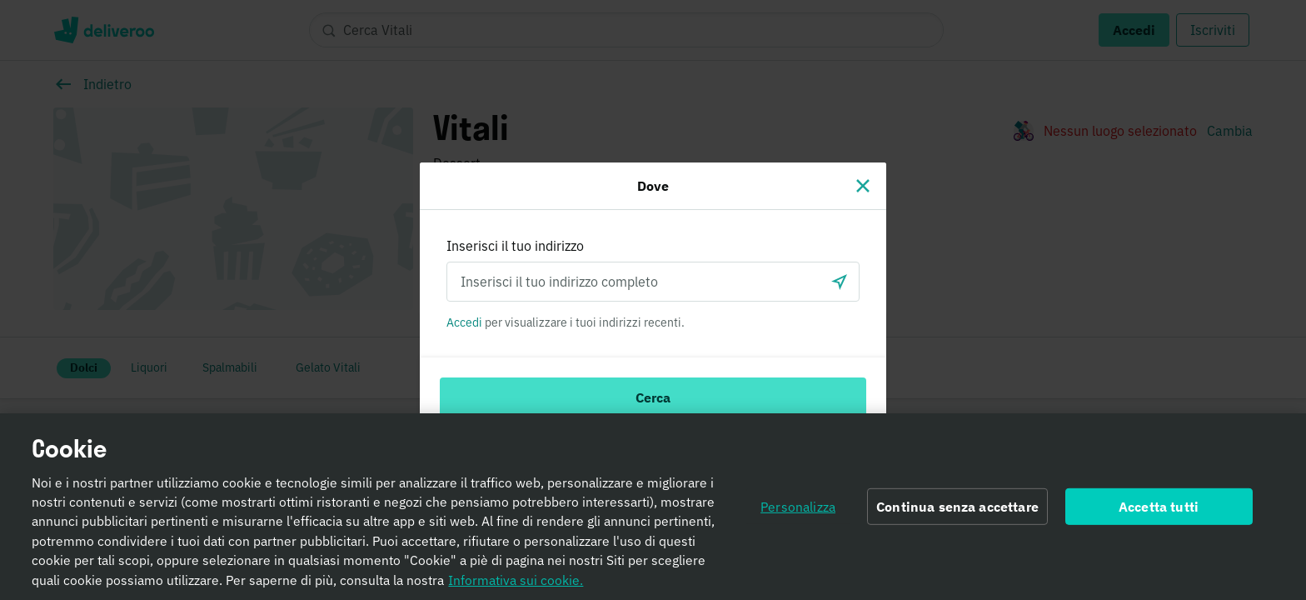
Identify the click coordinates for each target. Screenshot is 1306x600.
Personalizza (797, 515)
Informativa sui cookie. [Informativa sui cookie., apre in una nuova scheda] (515, 588)
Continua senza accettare (957, 515)
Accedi (464, 322)
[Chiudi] (863, 186)
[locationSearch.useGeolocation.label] (839, 281)
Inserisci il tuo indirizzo (515, 246)
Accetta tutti (1159, 515)
